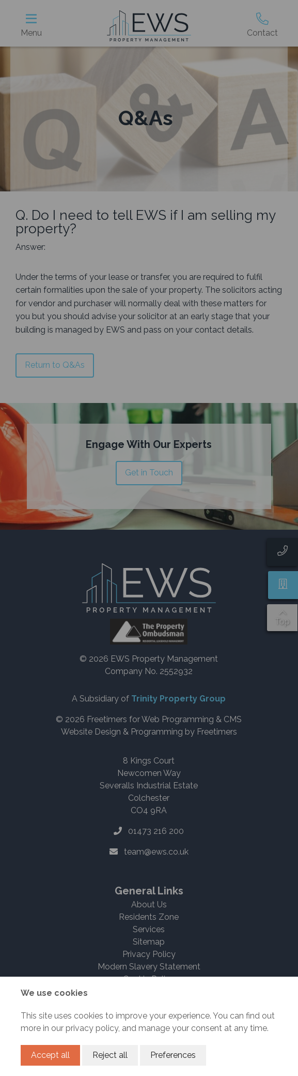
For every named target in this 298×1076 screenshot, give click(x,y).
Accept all (50, 1055)
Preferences (173, 1055)
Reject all (110, 1055)
